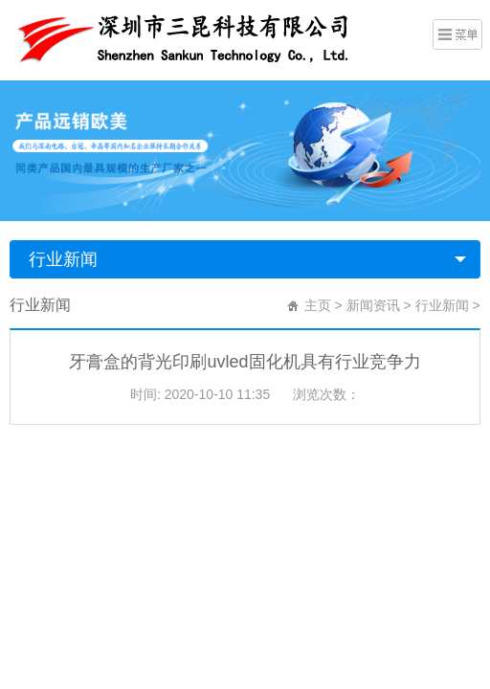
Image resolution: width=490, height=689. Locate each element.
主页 (317, 305)
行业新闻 (63, 259)
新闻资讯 (373, 305)
